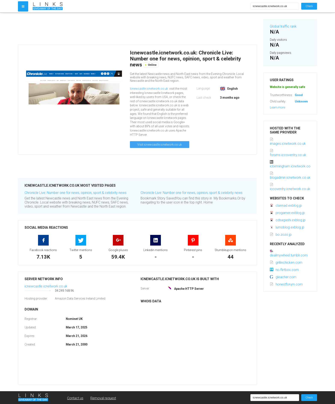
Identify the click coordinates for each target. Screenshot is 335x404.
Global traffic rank (283, 26)
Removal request (103, 398)
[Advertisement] (137, 28)
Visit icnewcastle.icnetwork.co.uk (159, 144)
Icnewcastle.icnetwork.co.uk (149, 88)
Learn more (277, 107)
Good (299, 95)
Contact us (75, 398)
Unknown (301, 101)
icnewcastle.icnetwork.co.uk (46, 286)
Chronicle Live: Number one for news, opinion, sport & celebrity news (75, 193)
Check (309, 6)
